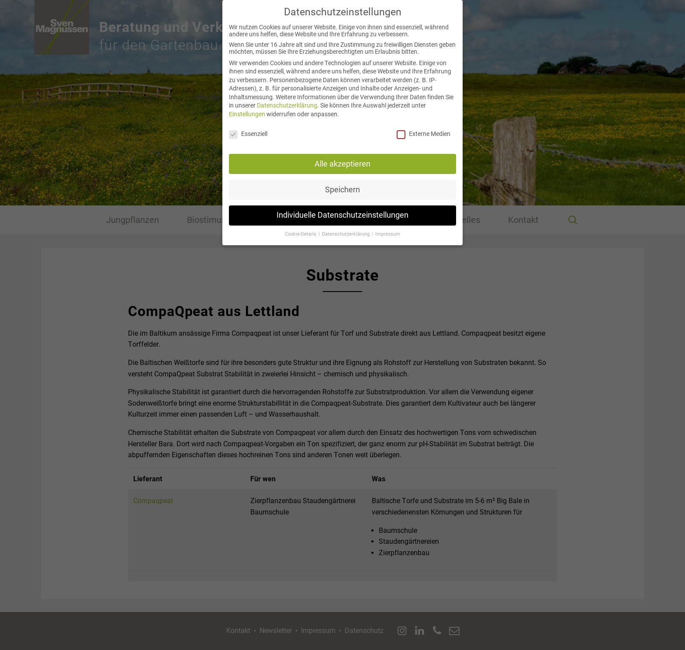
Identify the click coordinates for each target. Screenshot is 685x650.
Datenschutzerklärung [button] (346, 224)
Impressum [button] (387, 224)
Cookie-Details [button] (301, 224)
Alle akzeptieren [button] (342, 153)
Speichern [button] (342, 179)
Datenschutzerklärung (287, 95)
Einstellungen (247, 104)
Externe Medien (423, 124)
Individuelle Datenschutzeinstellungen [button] (342, 205)
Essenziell (248, 124)
